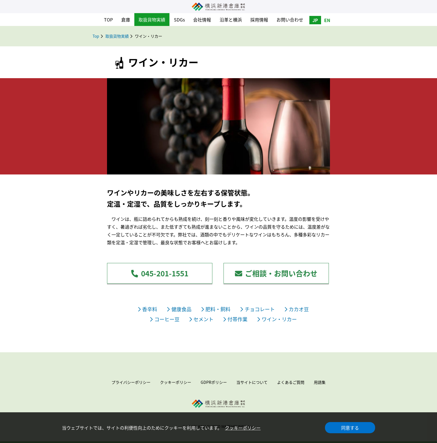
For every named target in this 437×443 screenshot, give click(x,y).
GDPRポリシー (214, 382)
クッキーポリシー (243, 427)
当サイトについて (252, 382)
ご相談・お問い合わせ (276, 273)
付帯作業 (235, 319)
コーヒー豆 (164, 319)
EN (327, 20)
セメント (201, 319)
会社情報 (202, 19)
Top (96, 36)
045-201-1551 (159, 273)
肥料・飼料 (215, 309)
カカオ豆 (297, 309)
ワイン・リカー (277, 319)
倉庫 (125, 19)
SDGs (179, 19)
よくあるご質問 (290, 382)
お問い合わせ (289, 19)
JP (315, 20)
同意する (350, 427)
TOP (108, 19)
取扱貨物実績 (152, 19)
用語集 (320, 382)
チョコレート (258, 309)
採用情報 (259, 19)
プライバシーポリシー (130, 382)
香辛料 (147, 309)
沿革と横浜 (231, 19)
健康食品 (179, 309)
